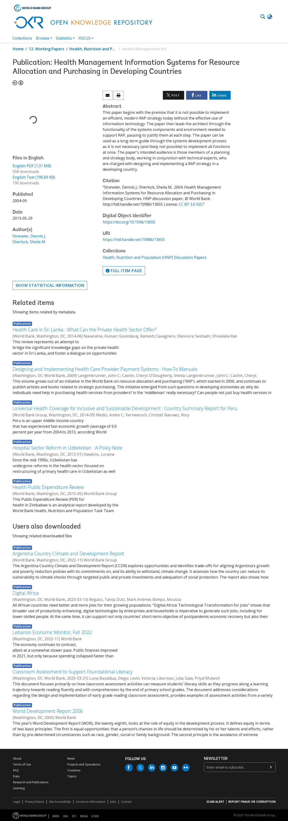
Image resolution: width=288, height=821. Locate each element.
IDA (65, 816)
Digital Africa (26, 593)
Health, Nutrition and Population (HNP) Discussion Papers (93, 48)
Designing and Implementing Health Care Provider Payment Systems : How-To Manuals (105, 369)
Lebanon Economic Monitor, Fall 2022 (52, 632)
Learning (19, 788)
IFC (74, 816)
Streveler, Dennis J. (29, 236)
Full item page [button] (124, 270)
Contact (126, 802)
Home (18, 48)
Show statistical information (50, 285)
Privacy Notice (34, 802)
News (71, 758)
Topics (71, 776)
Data (16, 776)
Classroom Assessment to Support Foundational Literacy (73, 671)
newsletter (216, 758)
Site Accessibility (60, 802)
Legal (16, 802)
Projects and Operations (83, 764)
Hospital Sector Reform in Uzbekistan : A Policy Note (67, 448)
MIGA (84, 816)
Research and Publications (30, 782)
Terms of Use (22, 764)
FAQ (16, 770)
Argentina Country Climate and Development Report (68, 553)
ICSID (95, 816)
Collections (22, 38)
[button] (270, 17)
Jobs (113, 802)
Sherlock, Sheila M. (29, 241)
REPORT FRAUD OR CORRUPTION (252, 802)
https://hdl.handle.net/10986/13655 (134, 239)
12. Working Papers (46, 48)
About (17, 758)
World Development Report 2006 (48, 711)
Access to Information (90, 802)
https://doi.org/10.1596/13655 (129, 222)
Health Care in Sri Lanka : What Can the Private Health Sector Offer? (84, 329)
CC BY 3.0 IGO (191, 204)
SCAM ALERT (215, 802)
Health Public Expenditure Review (48, 487)
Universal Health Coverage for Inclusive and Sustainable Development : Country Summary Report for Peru (125, 408)
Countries (73, 770)
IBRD (55, 816)
